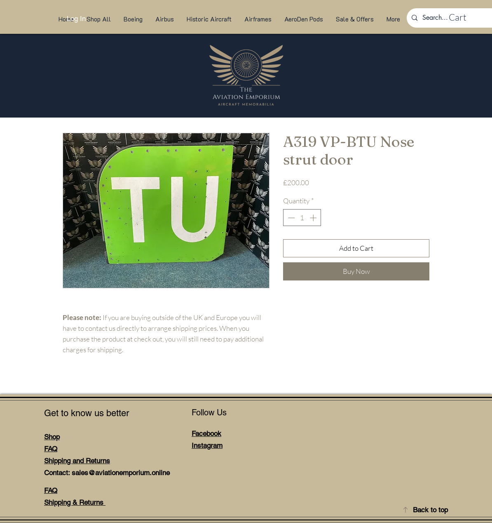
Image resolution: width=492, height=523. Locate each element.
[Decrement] (290, 218)
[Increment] (314, 218)
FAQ (50, 449)
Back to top (430, 510)
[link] (465, 17)
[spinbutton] (302, 218)
